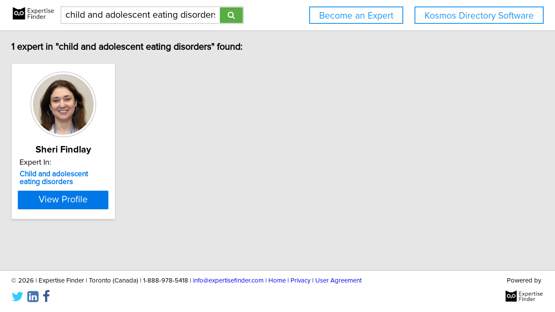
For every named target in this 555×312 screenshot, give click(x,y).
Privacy (300, 280)
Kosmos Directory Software (479, 15)
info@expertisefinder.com (228, 280)
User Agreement (338, 280)
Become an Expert (356, 15)
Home (277, 280)
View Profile (80, 200)
